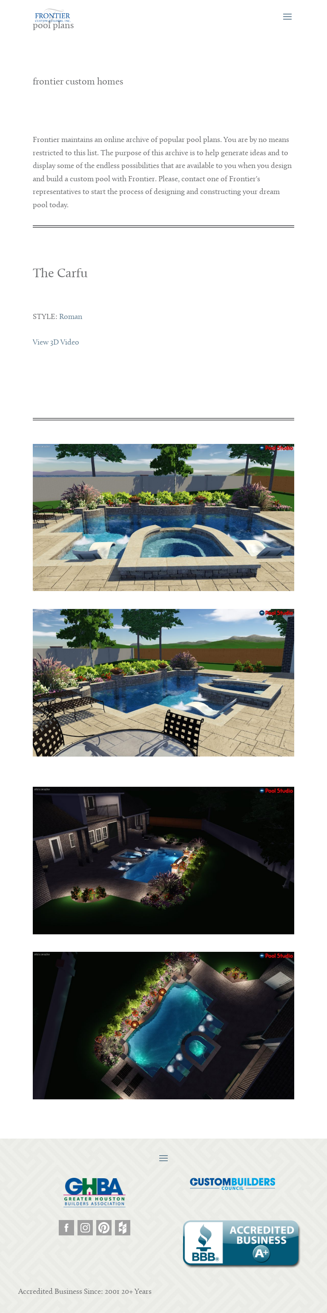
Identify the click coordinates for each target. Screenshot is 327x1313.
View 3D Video (56, 343)
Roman (70, 317)
